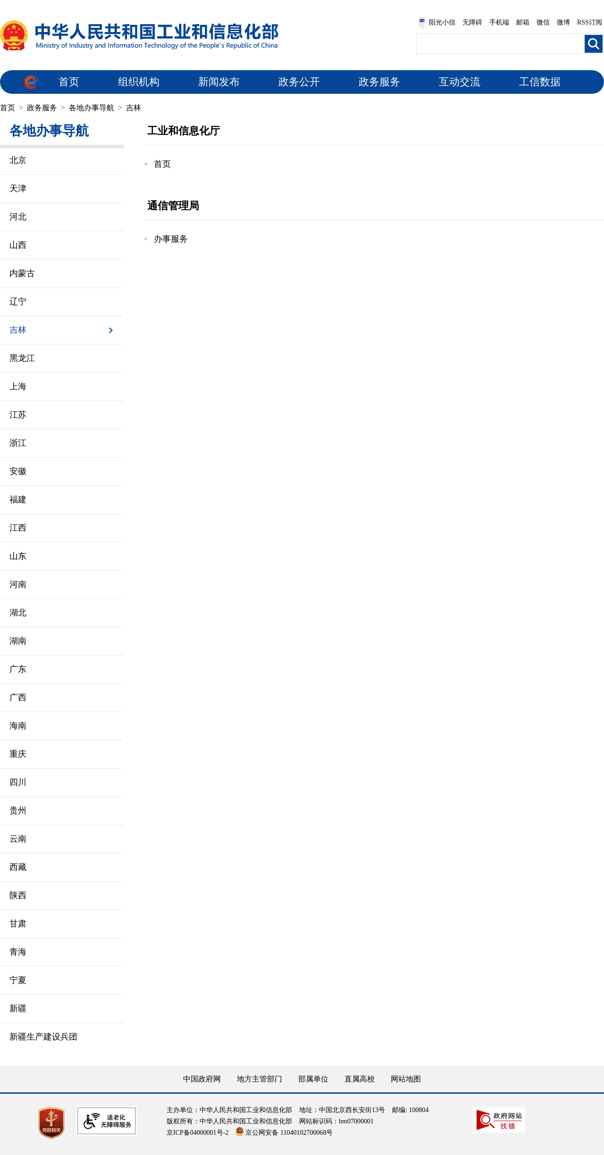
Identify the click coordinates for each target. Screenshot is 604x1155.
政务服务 (379, 82)
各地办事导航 (91, 108)
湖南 (17, 641)
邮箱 (522, 22)
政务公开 (299, 82)
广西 (17, 697)
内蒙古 (22, 273)
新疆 (17, 1008)
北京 (17, 160)
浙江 (17, 443)
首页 (69, 82)
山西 (17, 245)
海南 (17, 725)
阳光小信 (436, 22)
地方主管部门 (259, 1079)
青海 (17, 952)
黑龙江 (22, 358)
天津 (17, 188)
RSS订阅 (589, 22)
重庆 (17, 754)
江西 (17, 527)
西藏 (17, 867)
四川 (17, 782)
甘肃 (17, 923)
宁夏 (17, 980)
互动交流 (459, 82)
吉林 (133, 108)
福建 (17, 499)
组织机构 (138, 82)
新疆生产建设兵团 (43, 1036)
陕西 (17, 895)
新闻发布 (219, 82)
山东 (17, 556)
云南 (17, 839)
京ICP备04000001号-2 (197, 1132)
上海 (17, 386)
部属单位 (313, 1079)
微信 (543, 22)
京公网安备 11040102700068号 (284, 1132)
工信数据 (540, 82)
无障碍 (472, 22)
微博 (563, 22)
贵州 (17, 810)
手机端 (499, 22)
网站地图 (406, 1079)
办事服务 (171, 239)
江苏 (17, 414)
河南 (17, 584)
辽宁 (17, 301)
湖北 (17, 612)
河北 (17, 216)
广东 (17, 669)
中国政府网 (202, 1079)
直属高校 (359, 1079)
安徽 (17, 471)
